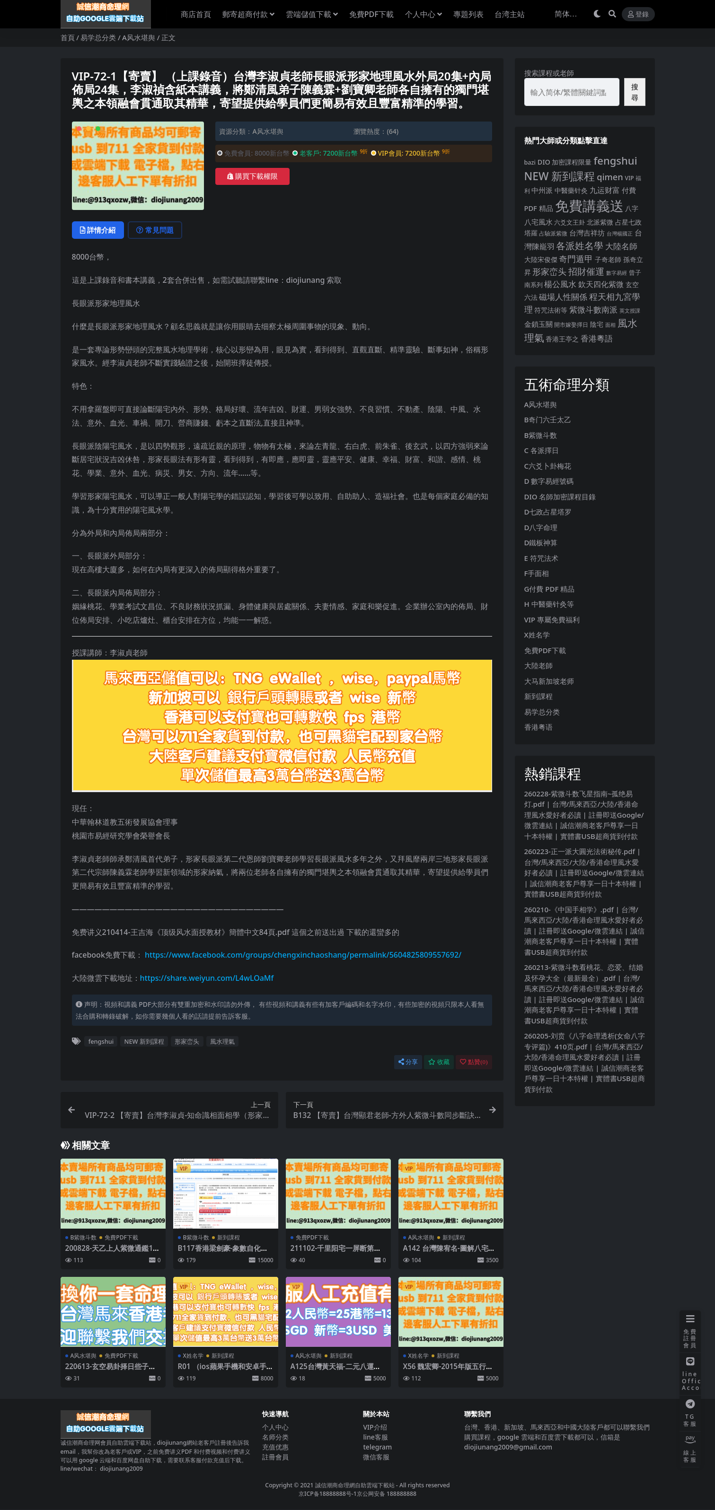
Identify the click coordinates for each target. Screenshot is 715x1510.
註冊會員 (275, 1456)
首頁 (68, 37)
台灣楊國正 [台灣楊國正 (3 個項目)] (620, 233)
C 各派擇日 (541, 450)
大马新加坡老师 (549, 681)
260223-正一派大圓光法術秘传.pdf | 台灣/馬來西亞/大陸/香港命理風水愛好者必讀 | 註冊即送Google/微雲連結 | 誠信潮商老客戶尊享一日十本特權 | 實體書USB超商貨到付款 (584, 873)
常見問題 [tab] (155, 230)
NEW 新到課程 (144, 1041)
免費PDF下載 (121, 1237)
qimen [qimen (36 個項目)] (610, 177)
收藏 (439, 1061)
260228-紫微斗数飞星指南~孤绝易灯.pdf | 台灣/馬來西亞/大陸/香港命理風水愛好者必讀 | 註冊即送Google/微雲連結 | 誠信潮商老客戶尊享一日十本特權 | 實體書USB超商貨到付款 (584, 815)
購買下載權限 (252, 176)
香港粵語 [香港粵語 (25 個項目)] (597, 338)
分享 (408, 1061)
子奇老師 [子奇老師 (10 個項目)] (608, 259)
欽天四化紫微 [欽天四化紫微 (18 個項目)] (601, 284)
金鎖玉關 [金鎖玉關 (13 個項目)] (538, 324)
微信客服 (376, 1456)
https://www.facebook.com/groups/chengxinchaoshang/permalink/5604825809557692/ (303, 955)
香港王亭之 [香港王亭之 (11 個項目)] (562, 338)
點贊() (473, 1061)
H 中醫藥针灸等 (549, 604)
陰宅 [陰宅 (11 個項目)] (596, 324)
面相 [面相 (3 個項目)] (610, 325)
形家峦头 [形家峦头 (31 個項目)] (549, 271)
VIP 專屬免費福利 (552, 619)
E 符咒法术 (541, 558)
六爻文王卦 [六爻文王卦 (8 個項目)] (569, 222)
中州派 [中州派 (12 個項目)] (542, 190)
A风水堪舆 (138, 37)
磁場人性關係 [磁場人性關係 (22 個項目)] (563, 296)
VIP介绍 (375, 1427)
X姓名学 (193, 1356)
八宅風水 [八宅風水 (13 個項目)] (538, 222)
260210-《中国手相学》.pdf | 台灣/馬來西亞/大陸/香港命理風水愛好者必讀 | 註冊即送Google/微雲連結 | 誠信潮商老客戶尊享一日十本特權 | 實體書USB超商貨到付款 (584, 931)
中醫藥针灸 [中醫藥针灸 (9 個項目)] (571, 190)
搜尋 (634, 92)
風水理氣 (222, 1041)
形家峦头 (187, 1041)
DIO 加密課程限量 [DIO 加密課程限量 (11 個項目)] (565, 161)
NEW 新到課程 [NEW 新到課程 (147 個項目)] (559, 176)
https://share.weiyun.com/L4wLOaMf (207, 978)
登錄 (638, 14)
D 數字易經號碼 (549, 481)
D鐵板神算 (541, 542)
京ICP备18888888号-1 (328, 1494)
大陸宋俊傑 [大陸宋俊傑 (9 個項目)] (540, 259)
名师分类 (275, 1436)
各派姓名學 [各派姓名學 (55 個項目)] (579, 245)
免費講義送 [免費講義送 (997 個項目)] (589, 205)
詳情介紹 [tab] (98, 230)
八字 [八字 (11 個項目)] (631, 208)
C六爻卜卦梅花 (548, 466)
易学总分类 (98, 37)
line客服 (375, 1436)
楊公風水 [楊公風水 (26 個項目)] (560, 284)
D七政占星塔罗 (548, 511)
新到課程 (228, 1237)
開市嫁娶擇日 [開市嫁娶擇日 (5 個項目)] (571, 325)
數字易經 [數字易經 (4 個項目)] (616, 272)
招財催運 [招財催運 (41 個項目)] (586, 271)
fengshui (101, 1041)
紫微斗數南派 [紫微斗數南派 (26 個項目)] (593, 309)
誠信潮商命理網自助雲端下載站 (355, 1485)
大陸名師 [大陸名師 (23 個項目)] (621, 246)
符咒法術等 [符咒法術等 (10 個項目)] (550, 309)
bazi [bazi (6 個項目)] (530, 162)
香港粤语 (538, 727)
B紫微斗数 (84, 1237)
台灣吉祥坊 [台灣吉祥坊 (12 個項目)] (587, 232)
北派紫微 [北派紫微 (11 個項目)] (600, 222)
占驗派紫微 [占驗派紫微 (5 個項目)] (553, 233)
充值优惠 (275, 1446)
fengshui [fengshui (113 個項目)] (615, 160)
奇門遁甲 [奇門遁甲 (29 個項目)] (576, 258)
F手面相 (536, 573)
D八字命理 (541, 527)
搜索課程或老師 (549, 73)
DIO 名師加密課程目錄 (560, 496)
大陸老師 (538, 665)
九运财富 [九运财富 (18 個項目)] (605, 190)
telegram (377, 1446)
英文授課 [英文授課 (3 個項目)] (629, 310)
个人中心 (275, 1427)
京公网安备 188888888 (386, 1494)
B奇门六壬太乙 (548, 419)
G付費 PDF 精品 (549, 589)
